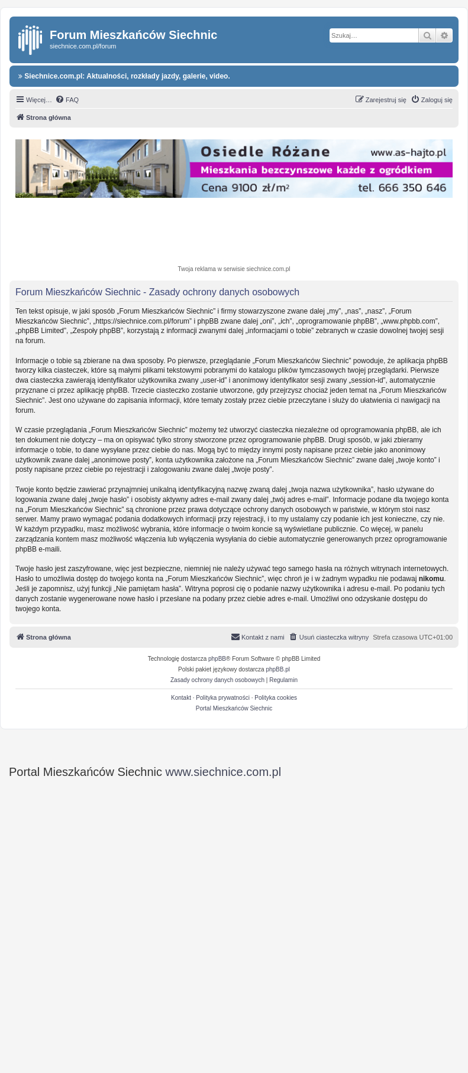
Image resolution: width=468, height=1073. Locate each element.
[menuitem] (67, 100)
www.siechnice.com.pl (224, 771)
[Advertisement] (237, 233)
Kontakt (181, 697)
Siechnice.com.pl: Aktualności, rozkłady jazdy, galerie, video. (124, 76)
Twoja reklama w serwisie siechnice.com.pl (233, 269)
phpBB (217, 658)
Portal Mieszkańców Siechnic (234, 708)
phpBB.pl (278, 669)
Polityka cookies (275, 697)
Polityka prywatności (223, 697)
